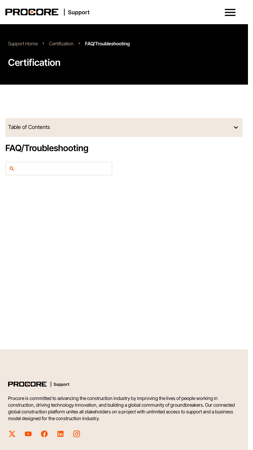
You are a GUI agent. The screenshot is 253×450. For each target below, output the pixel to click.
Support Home (23, 43)
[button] (230, 12)
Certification (61, 43)
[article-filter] (62, 169)
